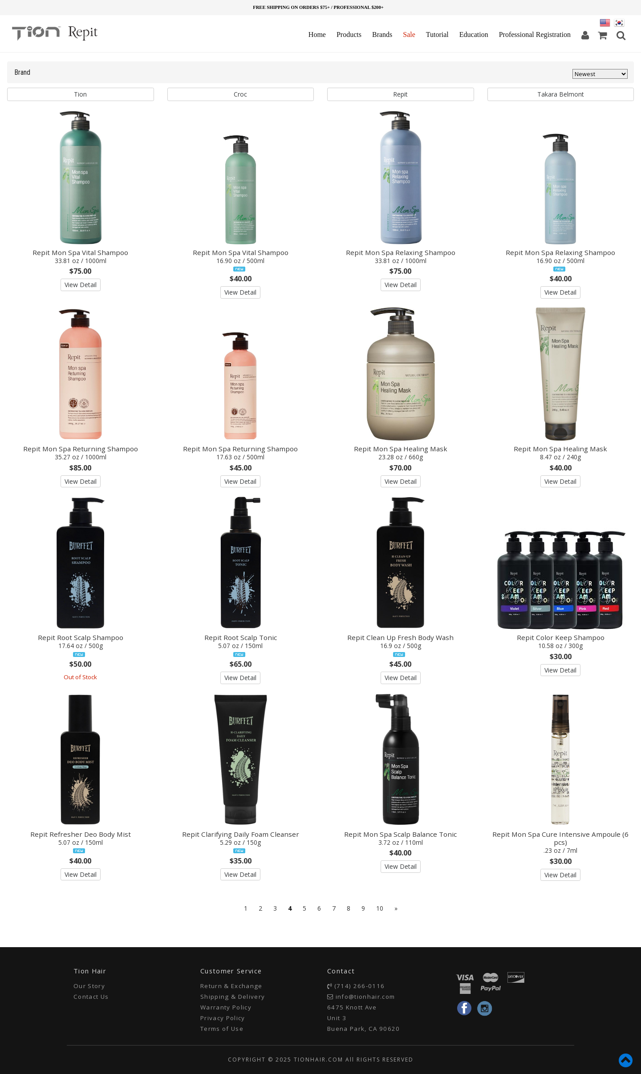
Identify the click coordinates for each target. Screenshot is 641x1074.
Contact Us (91, 997)
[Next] (396, 908)
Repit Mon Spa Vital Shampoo (80, 256)
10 (379, 908)
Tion (80, 94)
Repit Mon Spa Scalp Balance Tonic (400, 838)
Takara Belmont (560, 94)
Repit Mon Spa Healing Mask (400, 452)
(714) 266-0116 (359, 986)
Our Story (89, 986)
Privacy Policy (222, 1018)
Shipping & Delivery (232, 997)
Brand (22, 72)
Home (317, 34)
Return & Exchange (231, 986)
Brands (382, 34)
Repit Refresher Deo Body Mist (80, 838)
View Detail (81, 284)
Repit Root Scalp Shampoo (80, 641)
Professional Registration (535, 34)
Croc (240, 94)
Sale (409, 34)
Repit (400, 94)
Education (473, 34)
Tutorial (437, 34)
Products (349, 34)
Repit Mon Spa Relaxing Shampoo (400, 256)
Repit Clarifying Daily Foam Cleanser (240, 838)
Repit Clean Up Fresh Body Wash (400, 641)
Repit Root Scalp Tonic (240, 641)
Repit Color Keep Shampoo (560, 641)
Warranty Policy (226, 1007)
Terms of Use (221, 1029)
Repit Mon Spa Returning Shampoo (80, 452)
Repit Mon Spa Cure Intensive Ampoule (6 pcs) (560, 842)
